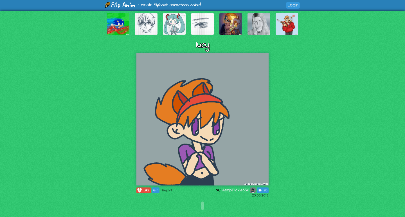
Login (292, 5)
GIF (155, 190)
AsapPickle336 (239, 190)
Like (143, 190)
